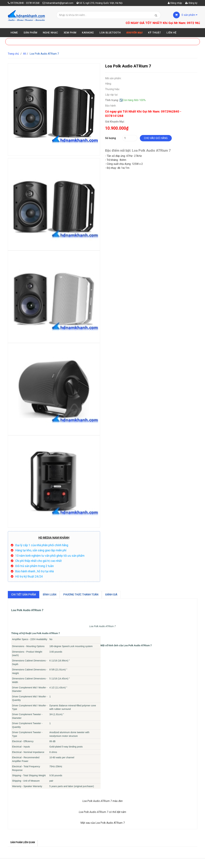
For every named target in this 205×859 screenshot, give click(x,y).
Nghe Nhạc (50, 32)
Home (14, 32)
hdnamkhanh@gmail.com (59, 2)
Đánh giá (111, 594)
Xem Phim (70, 32)
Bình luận (49, 594)
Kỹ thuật (154, 32)
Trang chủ (13, 53)
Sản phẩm (30, 32)
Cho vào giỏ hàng (156, 138)
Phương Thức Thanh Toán (80, 594)
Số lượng (110, 138)
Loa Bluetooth (110, 32)
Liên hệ (172, 32)
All (24, 53)
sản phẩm (189, 14)
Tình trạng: (112, 100)
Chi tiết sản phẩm (23, 594)
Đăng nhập (175, 2)
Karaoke (88, 32)
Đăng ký (191, 2)
